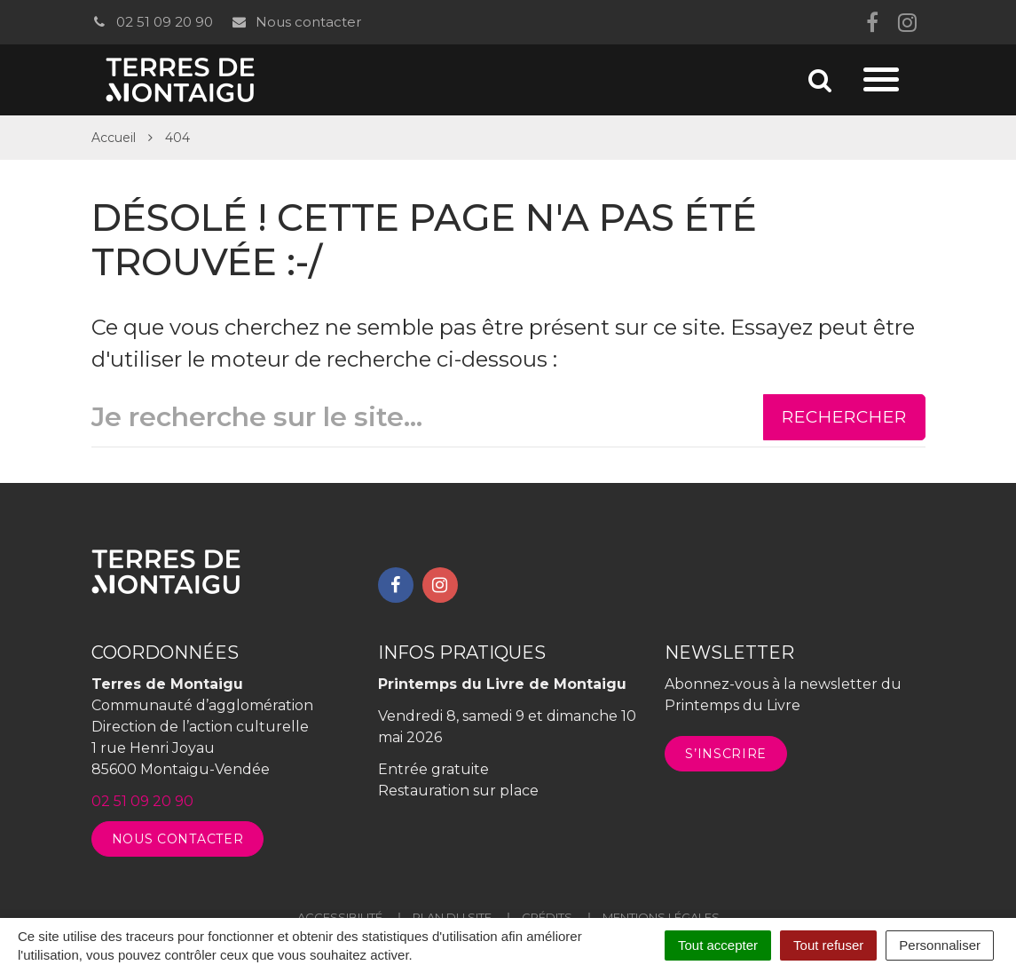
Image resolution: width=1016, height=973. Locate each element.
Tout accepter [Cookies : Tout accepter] (718, 945)
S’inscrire (726, 754)
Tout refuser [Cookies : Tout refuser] (828, 945)
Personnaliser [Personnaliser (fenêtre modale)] (940, 945)
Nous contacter (296, 21)
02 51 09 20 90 (152, 21)
